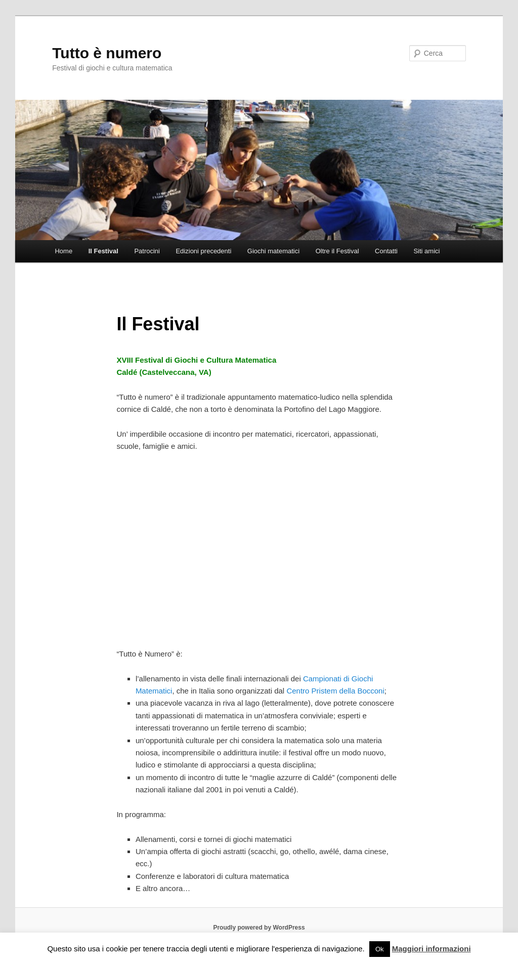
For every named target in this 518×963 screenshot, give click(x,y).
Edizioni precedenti (203, 251)
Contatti (386, 251)
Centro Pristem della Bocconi (335, 690)
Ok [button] (379, 949)
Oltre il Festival (337, 251)
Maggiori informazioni (431, 948)
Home (63, 251)
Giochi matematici (273, 251)
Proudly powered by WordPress (259, 927)
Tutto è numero (106, 53)
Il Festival (103, 251)
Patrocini (147, 251)
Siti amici (426, 251)
